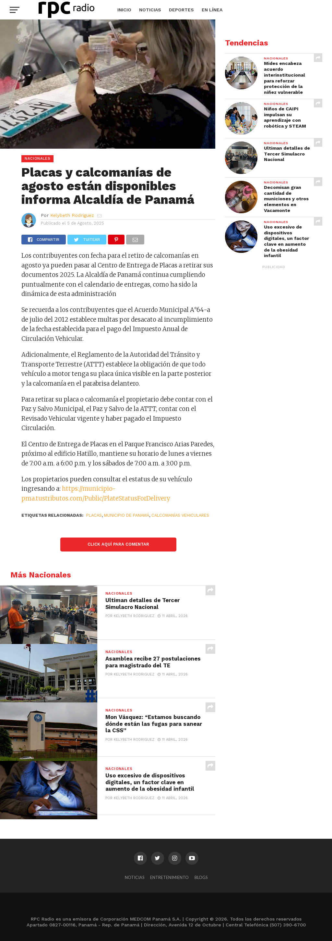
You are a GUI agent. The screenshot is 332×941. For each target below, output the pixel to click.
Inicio (124, 9)
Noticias (150, 9)
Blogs (201, 877)
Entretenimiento (169, 877)
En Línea (212, 9)
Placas (94, 515)
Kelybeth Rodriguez (72, 215)
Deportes (181, 9)
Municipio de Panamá (126, 515)
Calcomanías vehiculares (180, 515)
